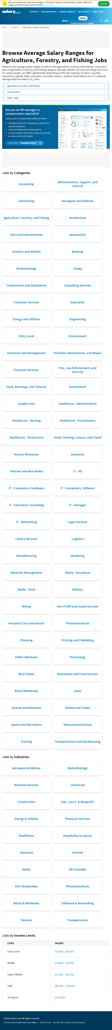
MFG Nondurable (26, 886)
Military (77, 589)
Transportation (77, 920)
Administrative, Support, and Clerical (77, 184)
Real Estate (26, 674)
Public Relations (26, 657)
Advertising (26, 201)
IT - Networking (26, 522)
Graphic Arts (26, 404)
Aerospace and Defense (77, 201)
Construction (26, 802)
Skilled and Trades (77, 708)
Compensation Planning (82, 23)
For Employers (49, 11)
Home (4, 27)
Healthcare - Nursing (26, 420)
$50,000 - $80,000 (64, 974)
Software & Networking (77, 903)
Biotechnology (26, 268)
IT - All (77, 471)
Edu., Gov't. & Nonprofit (77, 802)
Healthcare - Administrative (77, 404)
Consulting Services (77, 285)
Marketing (77, 556)
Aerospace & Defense (26, 768)
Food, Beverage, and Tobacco (26, 387)
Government (77, 387)
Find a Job (99, 11)
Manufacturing (26, 556)
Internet (77, 852)
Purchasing (77, 657)
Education (78, 302)
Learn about (24, 143)
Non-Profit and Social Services (77, 606)
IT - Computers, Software (77, 488)
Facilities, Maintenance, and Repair (78, 353)
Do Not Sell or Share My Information (69, 1022)
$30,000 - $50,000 (64, 963)
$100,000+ (60, 997)
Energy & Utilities (26, 819)
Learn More (50, 5)
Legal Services (77, 522)
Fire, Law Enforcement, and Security (77, 370)
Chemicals (77, 785)
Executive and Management (26, 353)
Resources (85, 11)
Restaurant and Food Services (77, 674)
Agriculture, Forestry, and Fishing (26, 218)
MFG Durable (77, 869)
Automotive (77, 235)
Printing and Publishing (77, 640)
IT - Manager (77, 505)
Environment (77, 336)
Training (26, 741)
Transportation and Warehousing (77, 741)
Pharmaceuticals (77, 623)
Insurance (77, 454)
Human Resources (26, 454)
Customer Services (26, 302)
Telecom (26, 920)
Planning (26, 640)
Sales (77, 691)
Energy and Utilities (26, 319)
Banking (77, 251)
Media (26, 869)
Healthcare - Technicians (26, 437)
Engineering (77, 319)
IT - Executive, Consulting (26, 505)
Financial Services (26, 370)
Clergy (77, 268)
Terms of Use (45, 1022)
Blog (65, 20)
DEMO (83, 18)
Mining (26, 606)
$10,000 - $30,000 (64, 951)
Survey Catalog (68, 11)
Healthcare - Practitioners (77, 420)
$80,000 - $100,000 (65, 985)
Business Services (26, 785)
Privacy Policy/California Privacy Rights (20, 1022)
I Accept (103, 3)
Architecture (77, 218)
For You (35, 11)
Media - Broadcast (77, 572)
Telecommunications (77, 725)
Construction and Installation (26, 285)
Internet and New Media (26, 471)
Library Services (26, 539)
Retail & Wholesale (26, 903)
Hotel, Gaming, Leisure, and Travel (77, 437)
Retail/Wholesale (26, 691)
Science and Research (26, 708)
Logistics (78, 539)
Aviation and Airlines (26, 251)
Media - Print (26, 589)
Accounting (26, 184)
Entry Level (26, 336)
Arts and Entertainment (26, 235)
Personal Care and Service (26, 623)
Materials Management (26, 572)
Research (15, 27)
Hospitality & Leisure (77, 836)
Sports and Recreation (26, 725)
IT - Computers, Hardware (26, 488)
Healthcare (26, 836)
